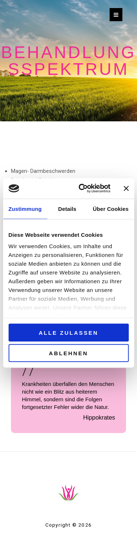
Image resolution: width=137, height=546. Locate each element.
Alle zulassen (68, 332)
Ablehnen (68, 353)
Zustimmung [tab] (25, 208)
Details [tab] (67, 208)
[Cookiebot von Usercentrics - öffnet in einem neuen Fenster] (82, 188)
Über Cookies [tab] (111, 208)
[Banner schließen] (126, 188)
